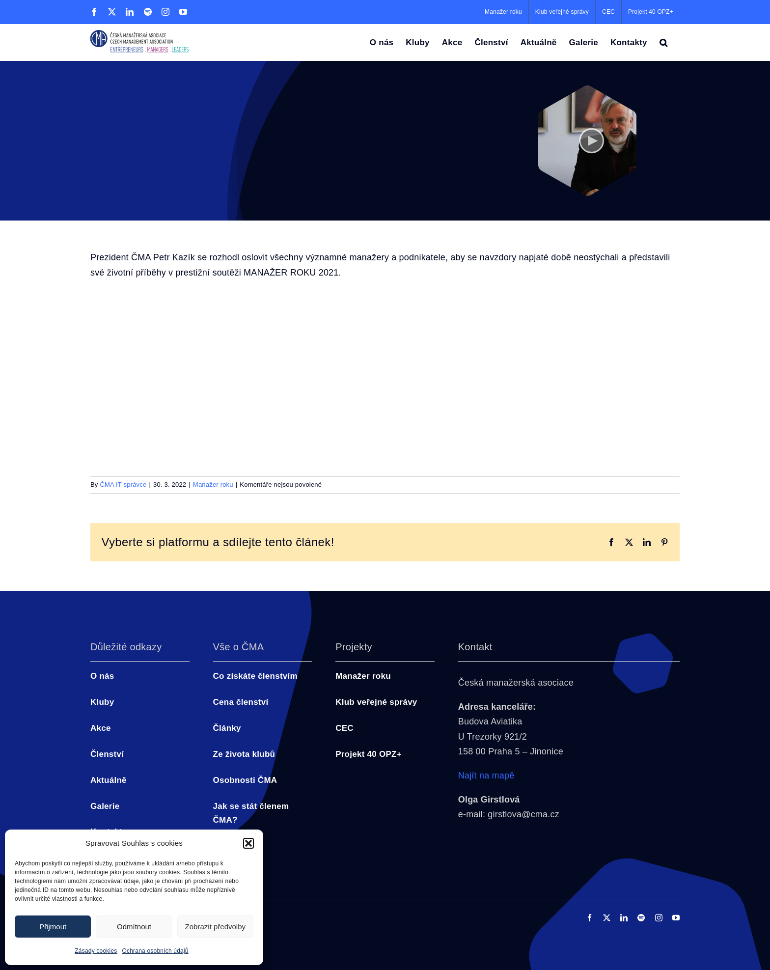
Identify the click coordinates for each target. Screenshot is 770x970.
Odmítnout (134, 926)
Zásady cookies (96, 950)
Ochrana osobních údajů (155, 950)
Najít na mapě (486, 775)
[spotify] (641, 917)
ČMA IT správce (123, 484)
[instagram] (658, 917)
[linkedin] (624, 917)
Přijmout (52, 926)
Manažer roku (213, 484)
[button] (248, 843)
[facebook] (589, 917)
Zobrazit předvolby (215, 926)
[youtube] (676, 917)
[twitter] (606, 917)
